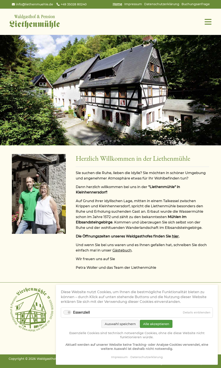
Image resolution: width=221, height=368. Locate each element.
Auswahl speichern (120, 324)
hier (175, 236)
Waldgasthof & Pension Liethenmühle (34, 21)
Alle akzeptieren (156, 324)
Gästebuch (122, 250)
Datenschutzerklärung (161, 4)
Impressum (133, 4)
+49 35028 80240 (74, 4)
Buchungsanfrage (196, 4)
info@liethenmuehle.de (34, 4)
